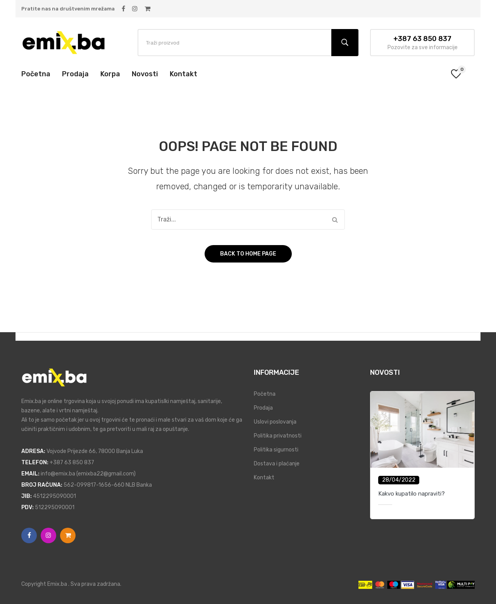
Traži (344, 42)
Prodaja (263, 408)
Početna (265, 394)
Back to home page (248, 254)
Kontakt (264, 477)
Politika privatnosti (277, 435)
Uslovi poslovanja (275, 422)
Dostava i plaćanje (277, 463)
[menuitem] (35, 74)
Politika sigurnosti (276, 449)
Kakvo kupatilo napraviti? (411, 493)
